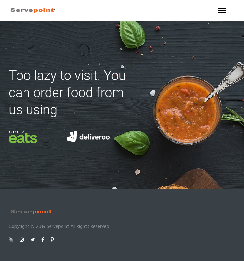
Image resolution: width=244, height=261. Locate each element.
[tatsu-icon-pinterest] (52, 240)
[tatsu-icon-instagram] (23, 240)
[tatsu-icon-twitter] (33, 240)
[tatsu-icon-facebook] (43, 240)
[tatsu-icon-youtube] (12, 240)
